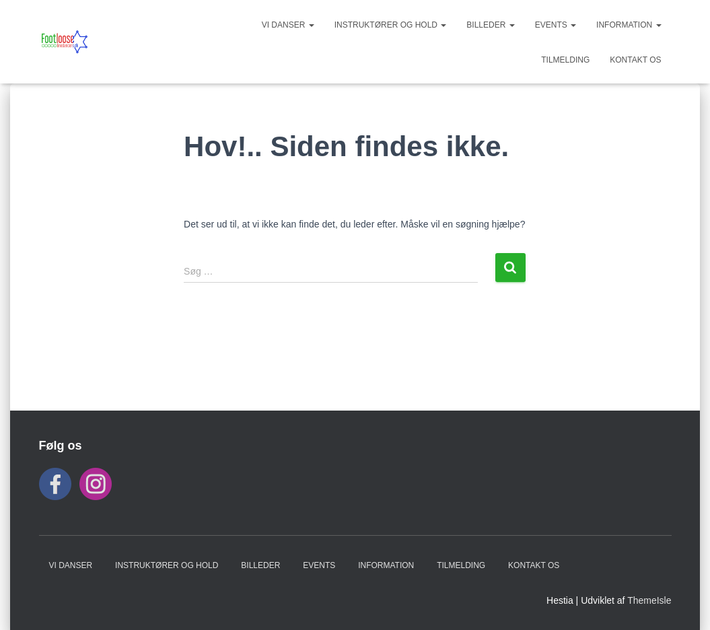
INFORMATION (628, 25)
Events (555, 25)
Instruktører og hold (390, 25)
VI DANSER (288, 25)
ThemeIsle (649, 600)
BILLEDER (490, 25)
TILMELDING (565, 60)
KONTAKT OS (635, 60)
